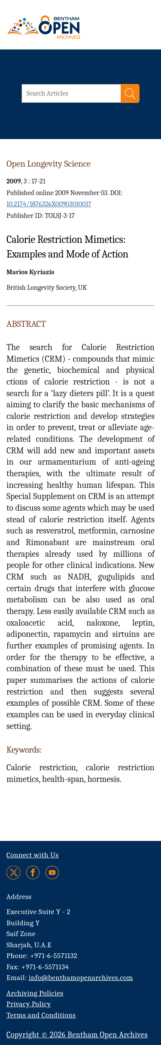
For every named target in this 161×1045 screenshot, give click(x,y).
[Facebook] (32, 872)
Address (19, 897)
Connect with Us (32, 855)
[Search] (130, 93)
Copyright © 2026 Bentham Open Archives (77, 1034)
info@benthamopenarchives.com (81, 978)
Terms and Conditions (41, 1015)
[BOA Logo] (66, 27)
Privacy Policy (28, 1004)
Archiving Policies (35, 993)
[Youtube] (52, 872)
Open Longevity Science (48, 163)
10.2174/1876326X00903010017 (48, 204)
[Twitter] (13, 872)
